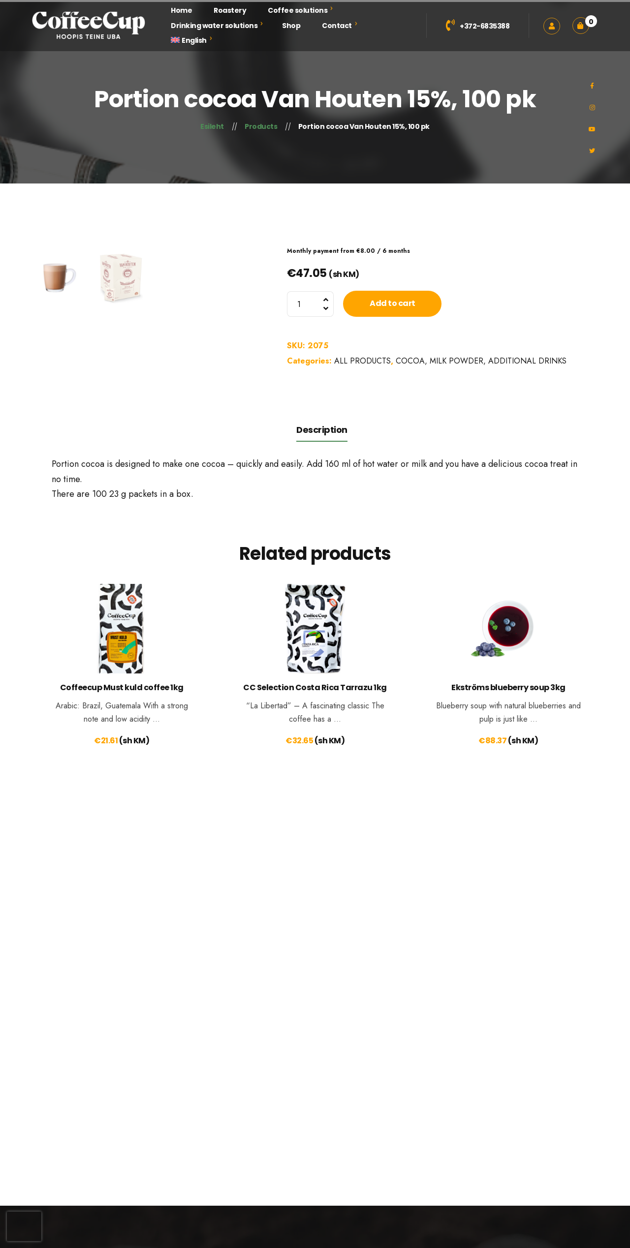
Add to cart (392, 303)
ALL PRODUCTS (362, 360)
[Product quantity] (310, 304)
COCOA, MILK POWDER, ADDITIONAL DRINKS (481, 360)
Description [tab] (321, 560)
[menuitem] (189, 40)
